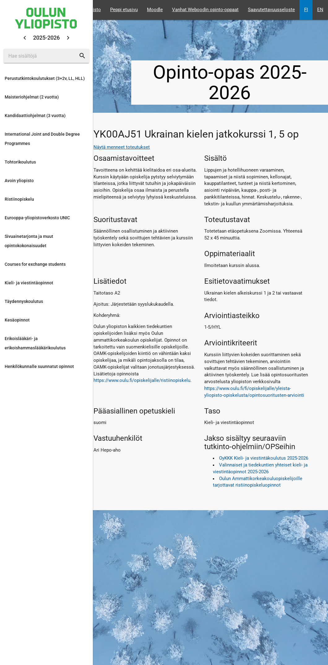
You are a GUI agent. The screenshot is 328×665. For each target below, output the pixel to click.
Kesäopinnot (17, 319)
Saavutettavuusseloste (271, 9)
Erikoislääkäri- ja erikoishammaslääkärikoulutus (35, 343)
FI (306, 9)
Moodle (155, 9)
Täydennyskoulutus (24, 301)
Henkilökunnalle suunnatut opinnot (39, 366)
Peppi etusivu (124, 9)
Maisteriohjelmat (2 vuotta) (32, 96)
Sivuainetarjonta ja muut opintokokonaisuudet (29, 241)
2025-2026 (46, 37)
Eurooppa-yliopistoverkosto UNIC (37, 217)
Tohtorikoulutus (20, 162)
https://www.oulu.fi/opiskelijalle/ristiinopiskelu (141, 380)
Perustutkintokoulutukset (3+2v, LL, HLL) (45, 78)
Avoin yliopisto (19, 180)
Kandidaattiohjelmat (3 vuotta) (35, 115)
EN (320, 9)
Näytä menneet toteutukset (121, 147)
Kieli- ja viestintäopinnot (29, 282)
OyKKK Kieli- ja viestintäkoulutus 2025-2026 (263, 458)
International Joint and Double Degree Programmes (42, 139)
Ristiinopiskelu (19, 199)
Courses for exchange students (35, 264)
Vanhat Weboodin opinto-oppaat (205, 9)
